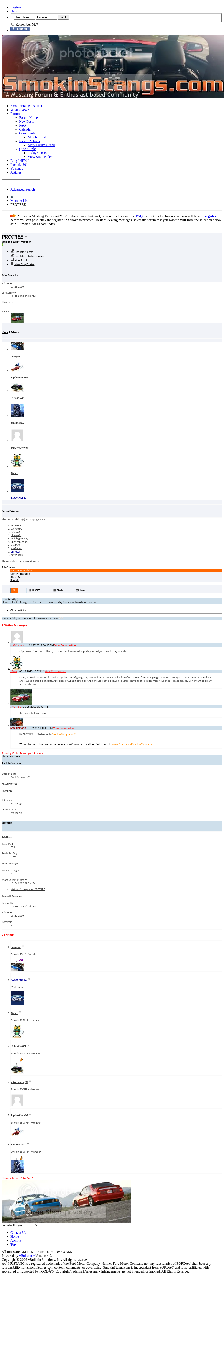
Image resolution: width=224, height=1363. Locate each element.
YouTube (16, 168)
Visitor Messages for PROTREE (28, 889)
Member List (37, 137)
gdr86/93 (16, 545)
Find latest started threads (27, 256)
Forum (15, 114)
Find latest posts (21, 251)
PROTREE (36, 590)
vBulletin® (27, 1256)
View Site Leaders (40, 157)
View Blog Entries (22, 264)
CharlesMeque (19, 541)
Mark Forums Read (41, 145)
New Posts (26, 121)
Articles (15, 172)
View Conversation (65, 645)
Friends (14, 580)
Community (27, 133)
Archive (16, 1240)
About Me (16, 577)
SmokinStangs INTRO (26, 106)
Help (13, 11)
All (14, 590)
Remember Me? (24, 24)
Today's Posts (37, 153)
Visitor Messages (20, 573)
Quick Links (27, 149)
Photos (82, 590)
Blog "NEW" (19, 160)
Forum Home (28, 117)
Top (13, 1244)
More (5, 332)
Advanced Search (22, 189)
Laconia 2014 (20, 164)
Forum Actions (29, 141)
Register (16, 7)
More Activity (9, 618)
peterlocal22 (18, 554)
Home (14, 1236)
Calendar (25, 129)
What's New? (19, 110)
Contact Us (18, 1232)
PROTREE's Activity (21, 570)
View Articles (19, 260)
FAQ (22, 125)
